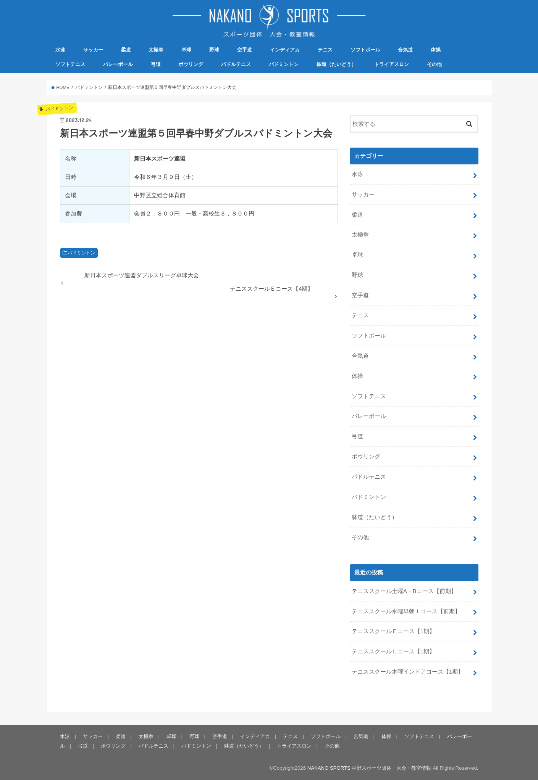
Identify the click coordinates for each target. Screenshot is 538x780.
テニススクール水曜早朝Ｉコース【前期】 (406, 611)
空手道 (244, 50)
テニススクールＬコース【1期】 (393, 651)
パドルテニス (236, 64)
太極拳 (156, 50)
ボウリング (190, 64)
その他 (434, 64)
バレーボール (118, 64)
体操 (436, 50)
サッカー (93, 50)
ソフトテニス (70, 64)
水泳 (60, 50)
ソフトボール (365, 50)
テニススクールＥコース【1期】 (393, 631)
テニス (325, 50)
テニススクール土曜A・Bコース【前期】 (404, 591)
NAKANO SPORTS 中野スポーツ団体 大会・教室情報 (369, 768)
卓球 (186, 50)
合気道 (405, 50)
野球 (214, 50)
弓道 (156, 64)
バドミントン (284, 64)
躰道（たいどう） (336, 64)
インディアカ (285, 50)
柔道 (126, 50)
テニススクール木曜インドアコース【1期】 (408, 672)
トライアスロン (391, 64)
